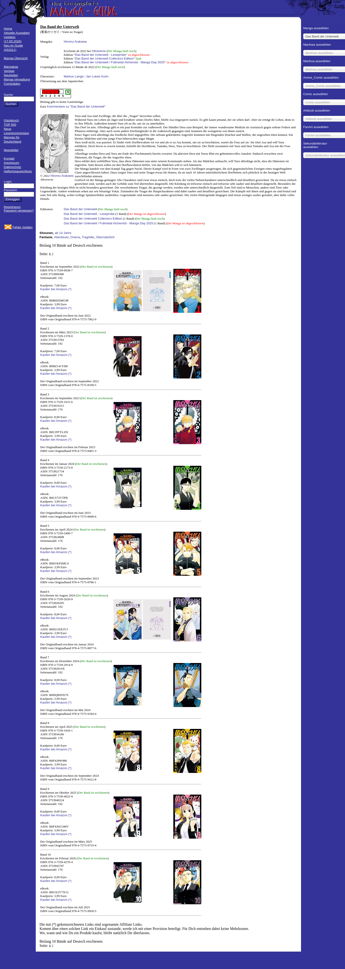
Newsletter (11, 150)
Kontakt (9, 158)
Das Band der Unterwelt (80, 209)
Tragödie (88, 237)
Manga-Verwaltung (17, 79)
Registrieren (12, 207)
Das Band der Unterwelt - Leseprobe (100, 54)
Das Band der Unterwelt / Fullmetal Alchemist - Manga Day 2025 (120, 62)
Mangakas (11, 66)
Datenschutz (12, 167)
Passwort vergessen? (19, 210)
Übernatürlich (105, 237)
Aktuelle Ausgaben (17, 33)
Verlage (9, 71)
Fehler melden (22, 227)
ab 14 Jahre (63, 233)
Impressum (11, 163)
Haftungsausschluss (18, 171)
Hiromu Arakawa (75, 41)
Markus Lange (73, 76)
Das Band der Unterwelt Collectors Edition (104, 58)
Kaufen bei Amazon (53, 289)
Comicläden (12, 83)
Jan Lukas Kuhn (97, 76)
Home (8, 28)
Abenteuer (61, 237)
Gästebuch (11, 120)
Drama (75, 237)
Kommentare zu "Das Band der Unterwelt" (76, 106)
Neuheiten (11, 75)
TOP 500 (10, 124)
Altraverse (99, 51)
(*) (69, 289)
